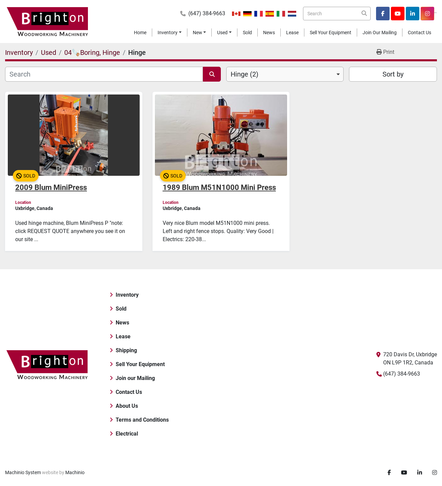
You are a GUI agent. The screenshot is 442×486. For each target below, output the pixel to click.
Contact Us (419, 32)
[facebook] (383, 13)
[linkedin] (412, 13)
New (197, 32)
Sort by (392, 74)
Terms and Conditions (142, 420)
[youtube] (397, 13)
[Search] (337, 13)
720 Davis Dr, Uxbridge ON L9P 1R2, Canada (410, 358)
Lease (292, 32)
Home (140, 32)
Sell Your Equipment (330, 32)
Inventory (168, 32)
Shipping (126, 350)
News (269, 32)
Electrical (127, 433)
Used (222, 32)
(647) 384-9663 (206, 13)
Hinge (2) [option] (244, 74)
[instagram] (427, 13)
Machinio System (23, 472)
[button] (170, 32)
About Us (127, 406)
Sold (247, 32)
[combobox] (285, 74)
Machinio (75, 472)
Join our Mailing (380, 32)
